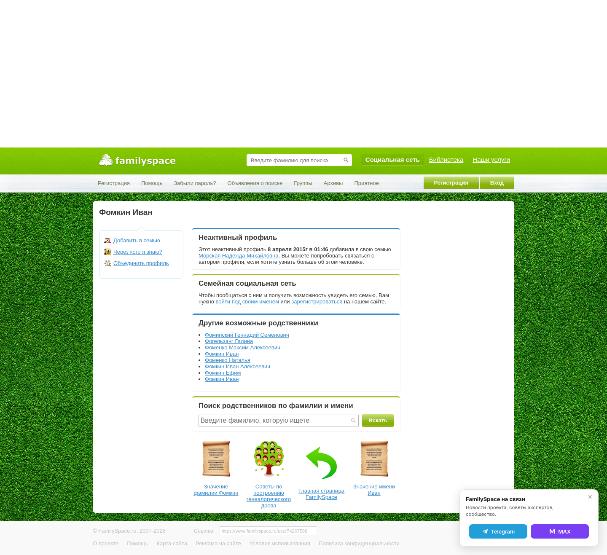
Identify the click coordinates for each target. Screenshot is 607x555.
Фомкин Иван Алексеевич (237, 366)
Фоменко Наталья (227, 360)
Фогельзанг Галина (229, 341)
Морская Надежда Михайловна (238, 255)
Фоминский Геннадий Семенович (247, 335)
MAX (560, 531)
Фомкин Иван (222, 354)
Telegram (498, 531)
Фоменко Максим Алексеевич (242, 347)
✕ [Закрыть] (590, 496)
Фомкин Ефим (223, 373)
